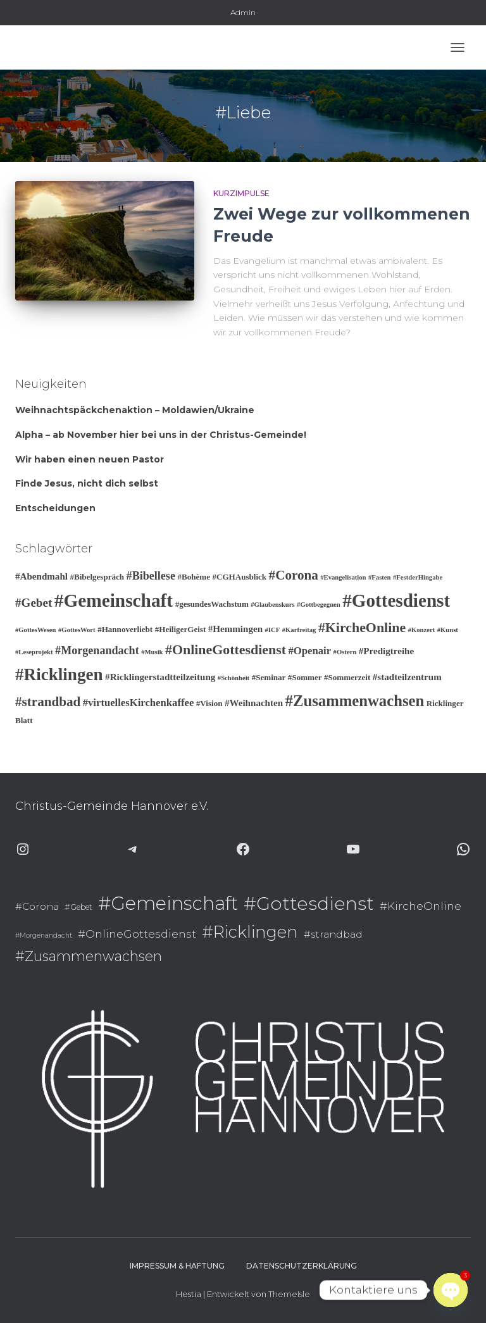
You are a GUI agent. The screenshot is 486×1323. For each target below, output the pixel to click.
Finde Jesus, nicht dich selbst (86, 483)
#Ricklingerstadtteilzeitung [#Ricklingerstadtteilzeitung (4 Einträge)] (160, 677)
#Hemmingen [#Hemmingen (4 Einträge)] (235, 629)
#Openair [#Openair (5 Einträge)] (309, 651)
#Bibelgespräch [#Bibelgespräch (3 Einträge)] (97, 576)
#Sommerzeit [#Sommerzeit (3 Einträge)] (347, 677)
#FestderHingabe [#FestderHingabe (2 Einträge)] (417, 577)
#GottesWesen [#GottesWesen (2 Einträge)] (35, 629)
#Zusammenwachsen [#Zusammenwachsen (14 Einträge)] (355, 700)
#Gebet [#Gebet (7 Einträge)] (33, 602)
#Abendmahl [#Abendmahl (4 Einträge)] (41, 576)
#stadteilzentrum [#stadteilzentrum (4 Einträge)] (407, 677)
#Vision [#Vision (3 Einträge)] (209, 703)
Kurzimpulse (241, 193)
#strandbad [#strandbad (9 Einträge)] (47, 701)
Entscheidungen (55, 508)
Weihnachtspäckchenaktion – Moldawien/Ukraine (134, 410)
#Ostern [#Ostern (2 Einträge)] (345, 652)
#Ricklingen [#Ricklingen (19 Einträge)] (59, 674)
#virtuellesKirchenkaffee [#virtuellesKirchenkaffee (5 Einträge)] (138, 703)
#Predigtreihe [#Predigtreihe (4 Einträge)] (386, 651)
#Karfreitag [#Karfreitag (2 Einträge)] (299, 629)
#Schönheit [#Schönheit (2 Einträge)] (233, 677)
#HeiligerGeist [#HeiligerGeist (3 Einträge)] (180, 629)
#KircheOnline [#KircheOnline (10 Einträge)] (362, 627)
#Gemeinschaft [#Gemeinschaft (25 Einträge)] (113, 600)
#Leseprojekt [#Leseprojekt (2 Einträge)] (34, 652)
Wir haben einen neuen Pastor (89, 459)
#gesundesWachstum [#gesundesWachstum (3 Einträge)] (212, 604)
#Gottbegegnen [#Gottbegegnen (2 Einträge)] (318, 604)
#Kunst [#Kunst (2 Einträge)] (447, 629)
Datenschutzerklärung (301, 1265)
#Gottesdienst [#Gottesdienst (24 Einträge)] (396, 600)
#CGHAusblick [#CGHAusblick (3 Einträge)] (239, 576)
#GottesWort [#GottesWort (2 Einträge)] (77, 629)
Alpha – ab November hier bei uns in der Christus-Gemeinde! (160, 434)
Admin (243, 12)
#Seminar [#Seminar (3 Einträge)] (269, 677)
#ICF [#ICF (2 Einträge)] (272, 629)
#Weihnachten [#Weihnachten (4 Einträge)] (254, 703)
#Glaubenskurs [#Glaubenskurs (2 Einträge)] (272, 604)
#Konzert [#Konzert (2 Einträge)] (421, 629)
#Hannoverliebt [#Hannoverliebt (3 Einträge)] (125, 629)
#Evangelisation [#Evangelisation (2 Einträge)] (343, 577)
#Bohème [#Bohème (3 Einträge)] (193, 576)
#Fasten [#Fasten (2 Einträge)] (379, 577)
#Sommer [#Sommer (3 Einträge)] (305, 677)
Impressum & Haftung (177, 1265)
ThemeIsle (289, 1294)
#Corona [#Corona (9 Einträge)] (293, 575)
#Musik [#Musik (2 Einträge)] (152, 652)
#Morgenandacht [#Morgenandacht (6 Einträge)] (97, 650)
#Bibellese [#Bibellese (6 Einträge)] (151, 575)
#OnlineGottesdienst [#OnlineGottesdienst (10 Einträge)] (225, 649)
